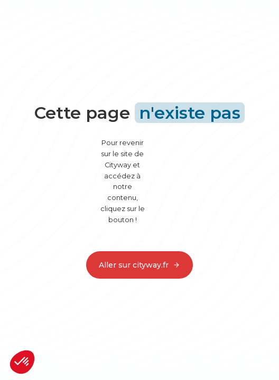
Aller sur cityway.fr (139, 265)
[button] (22, 362)
